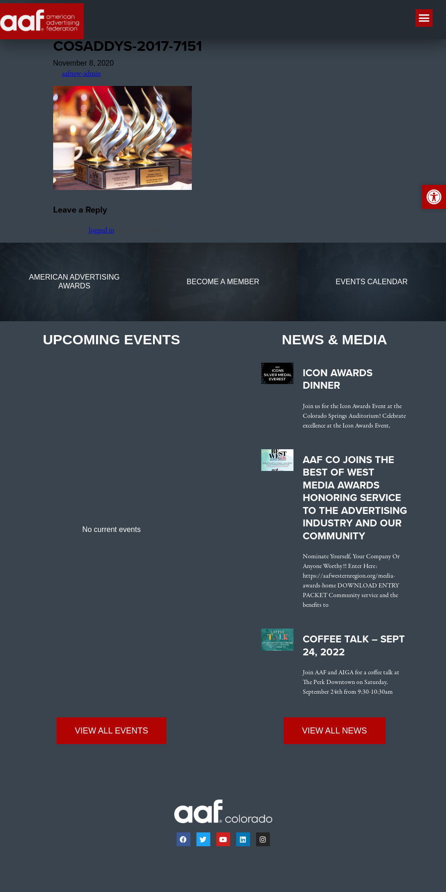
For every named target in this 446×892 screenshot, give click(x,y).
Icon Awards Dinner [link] (338, 381)
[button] (424, 18)
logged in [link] (101, 233)
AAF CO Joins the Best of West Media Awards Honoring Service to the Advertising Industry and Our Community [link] (355, 500)
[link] (122, 190)
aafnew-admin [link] (81, 76)
